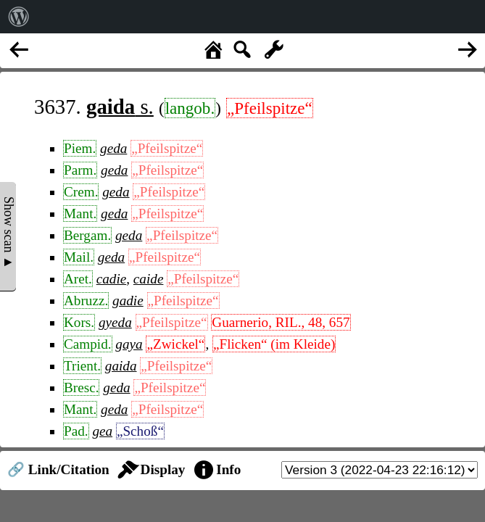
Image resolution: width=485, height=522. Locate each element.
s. (120, 106)
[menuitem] (19, 16)
